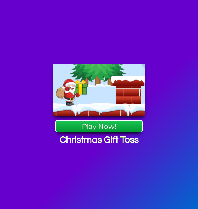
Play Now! (99, 126)
